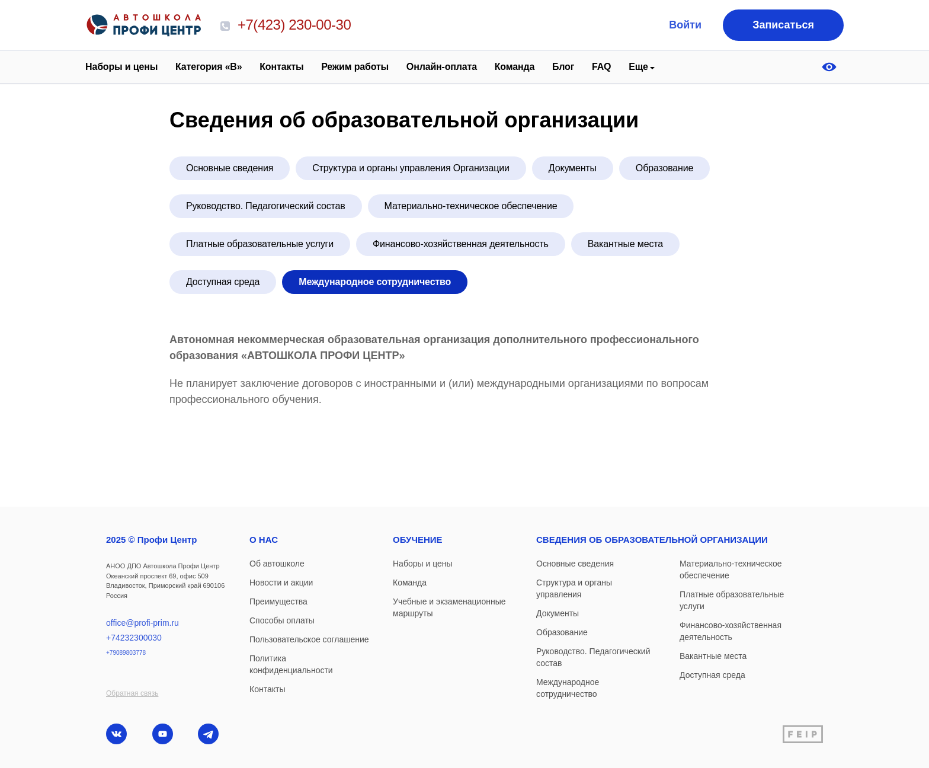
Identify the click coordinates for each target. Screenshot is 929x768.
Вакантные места (625, 244)
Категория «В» (208, 67)
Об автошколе (277, 563)
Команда (514, 67)
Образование (664, 168)
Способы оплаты (282, 620)
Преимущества (278, 601)
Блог (563, 67)
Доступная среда (223, 282)
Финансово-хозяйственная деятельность (461, 244)
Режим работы (355, 67)
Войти (685, 25)
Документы (573, 168)
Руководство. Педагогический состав (265, 206)
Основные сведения (229, 168)
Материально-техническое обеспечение (471, 206)
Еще (638, 67)
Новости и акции (281, 582)
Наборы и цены (121, 67)
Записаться (783, 25)
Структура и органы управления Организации (411, 168)
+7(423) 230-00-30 (285, 25)
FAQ (601, 67)
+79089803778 (126, 652)
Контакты (281, 67)
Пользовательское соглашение (309, 639)
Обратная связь (132, 693)
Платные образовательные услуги (260, 244)
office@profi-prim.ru (142, 623)
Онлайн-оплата (441, 67)
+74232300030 (134, 637)
